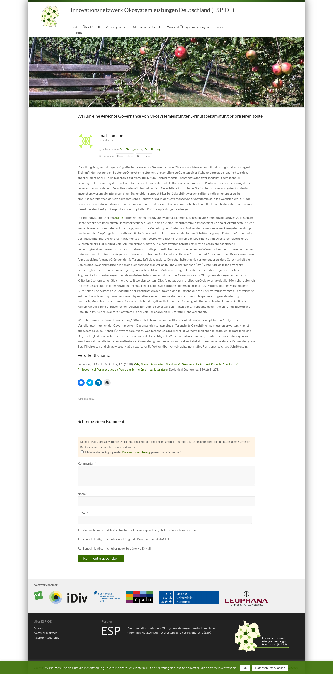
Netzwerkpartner (45, 633)
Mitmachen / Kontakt (147, 27)
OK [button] (245, 668)
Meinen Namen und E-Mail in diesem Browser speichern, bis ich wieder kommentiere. (140, 530)
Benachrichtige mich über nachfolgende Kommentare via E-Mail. (126, 539)
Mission (39, 628)
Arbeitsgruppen (116, 27)
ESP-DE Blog (152, 149)
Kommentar (87, 463)
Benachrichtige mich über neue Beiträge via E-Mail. (117, 548)
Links (219, 27)
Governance (144, 156)
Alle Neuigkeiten (131, 149)
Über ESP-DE (92, 27)
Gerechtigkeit (125, 156)
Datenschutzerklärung (136, 452)
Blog (79, 32)
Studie (118, 217)
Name (83, 494)
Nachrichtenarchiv (46, 637)
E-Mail (83, 513)
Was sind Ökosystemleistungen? (188, 27)
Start (74, 27)
